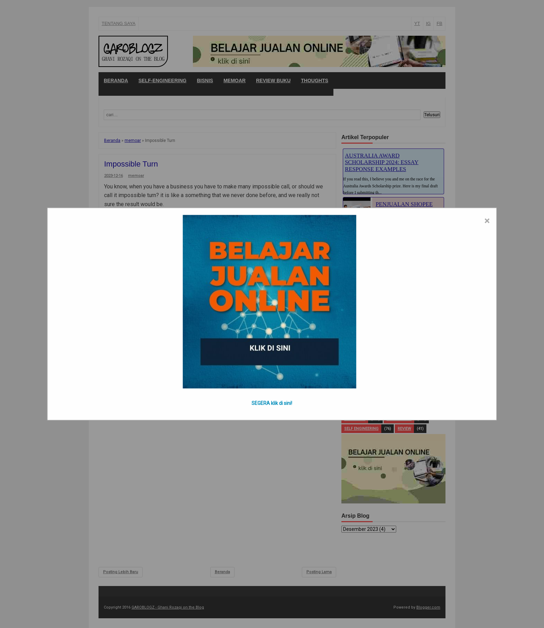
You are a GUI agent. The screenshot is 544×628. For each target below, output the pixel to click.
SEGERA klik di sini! (272, 403)
